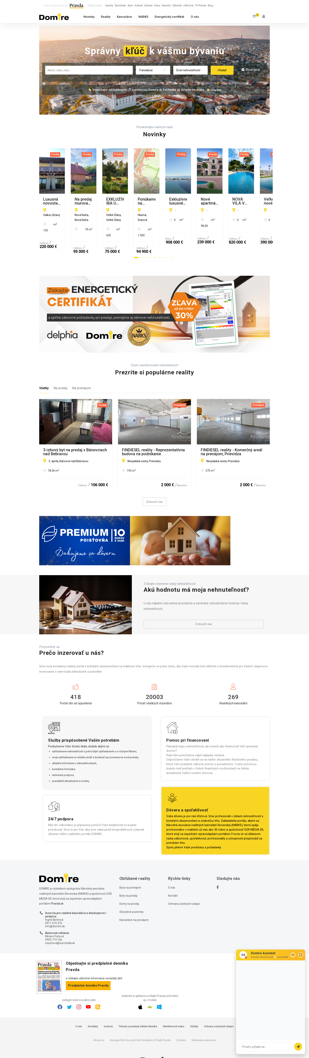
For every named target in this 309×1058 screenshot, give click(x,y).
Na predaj (60, 374)
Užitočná (188, 5)
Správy (109, 5)
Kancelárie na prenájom (134, 906)
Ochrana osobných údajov (184, 889)
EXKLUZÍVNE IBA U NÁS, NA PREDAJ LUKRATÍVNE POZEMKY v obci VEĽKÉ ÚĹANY (231, 201)
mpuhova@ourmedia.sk (60, 928)
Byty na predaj (128, 881)
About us (99, 1026)
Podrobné (250, 70)
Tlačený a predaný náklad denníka (138, 1012)
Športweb (120, 5)
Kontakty (93, 1012)
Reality (105, 17)
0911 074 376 (53, 908)
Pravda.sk (237, 820)
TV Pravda (200, 5)
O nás (195, 17)
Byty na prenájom (130, 873)
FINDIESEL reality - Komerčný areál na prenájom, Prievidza (231, 438)
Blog (210, 5)
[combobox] (89, 70)
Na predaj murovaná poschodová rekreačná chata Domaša (151, 201)
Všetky (44, 374)
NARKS (143, 17)
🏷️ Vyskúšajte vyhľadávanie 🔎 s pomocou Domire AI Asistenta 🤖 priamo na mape (146, 90)
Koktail (138, 5)
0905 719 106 (53, 925)
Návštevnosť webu (173, 1012)
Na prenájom (81, 374)
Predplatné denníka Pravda (88, 971)
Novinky (89, 17)
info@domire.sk (55, 912)
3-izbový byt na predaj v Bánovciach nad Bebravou (75, 438)
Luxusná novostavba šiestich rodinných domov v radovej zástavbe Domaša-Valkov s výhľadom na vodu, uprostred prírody (69, 201)
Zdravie (148, 5)
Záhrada (177, 5)
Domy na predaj (129, 889)
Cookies (181, 1026)
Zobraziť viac (154, 488)
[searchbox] (89, 70)
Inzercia (108, 1012)
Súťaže (194, 1012)
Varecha (166, 5)
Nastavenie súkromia (204, 1026)
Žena (157, 5)
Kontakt (173, 881)
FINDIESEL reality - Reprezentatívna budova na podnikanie (153, 438)
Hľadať (222, 70)
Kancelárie (124, 17)
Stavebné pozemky (131, 897)
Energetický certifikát (169, 17)
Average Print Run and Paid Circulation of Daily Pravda (140, 1026)
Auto (130, 5)
